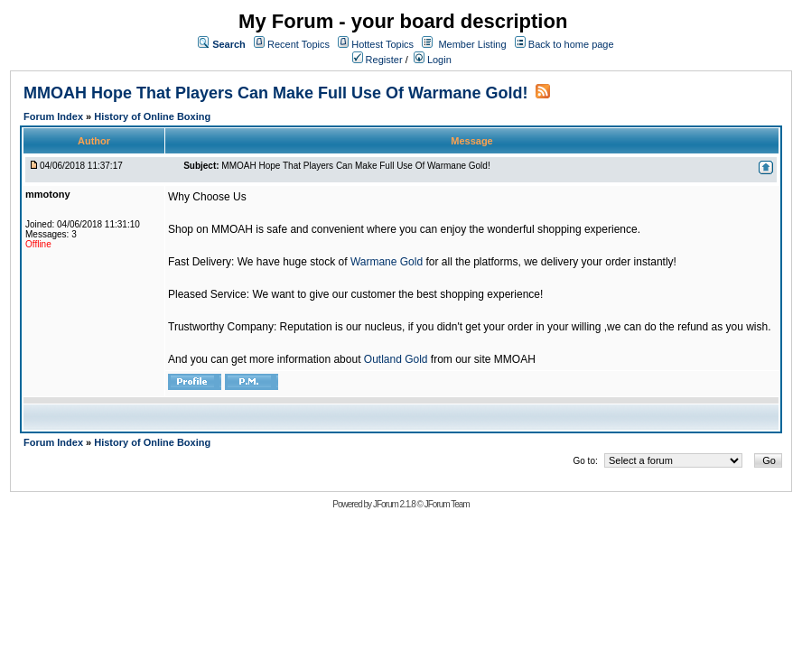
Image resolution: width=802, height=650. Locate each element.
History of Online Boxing (152, 116)
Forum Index (54, 116)
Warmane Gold (386, 261)
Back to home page (571, 44)
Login (433, 59)
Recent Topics (298, 44)
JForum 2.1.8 (394, 504)
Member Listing (472, 44)
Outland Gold (396, 359)
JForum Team (447, 504)
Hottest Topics (382, 44)
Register (377, 59)
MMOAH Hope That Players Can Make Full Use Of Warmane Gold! (275, 93)
